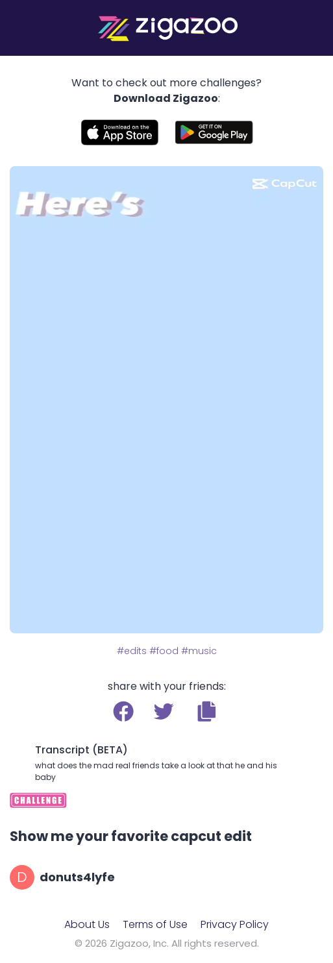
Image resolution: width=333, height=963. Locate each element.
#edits (132, 650)
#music (199, 650)
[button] (206, 711)
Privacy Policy (235, 924)
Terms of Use (155, 924)
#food (164, 650)
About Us (87, 924)
